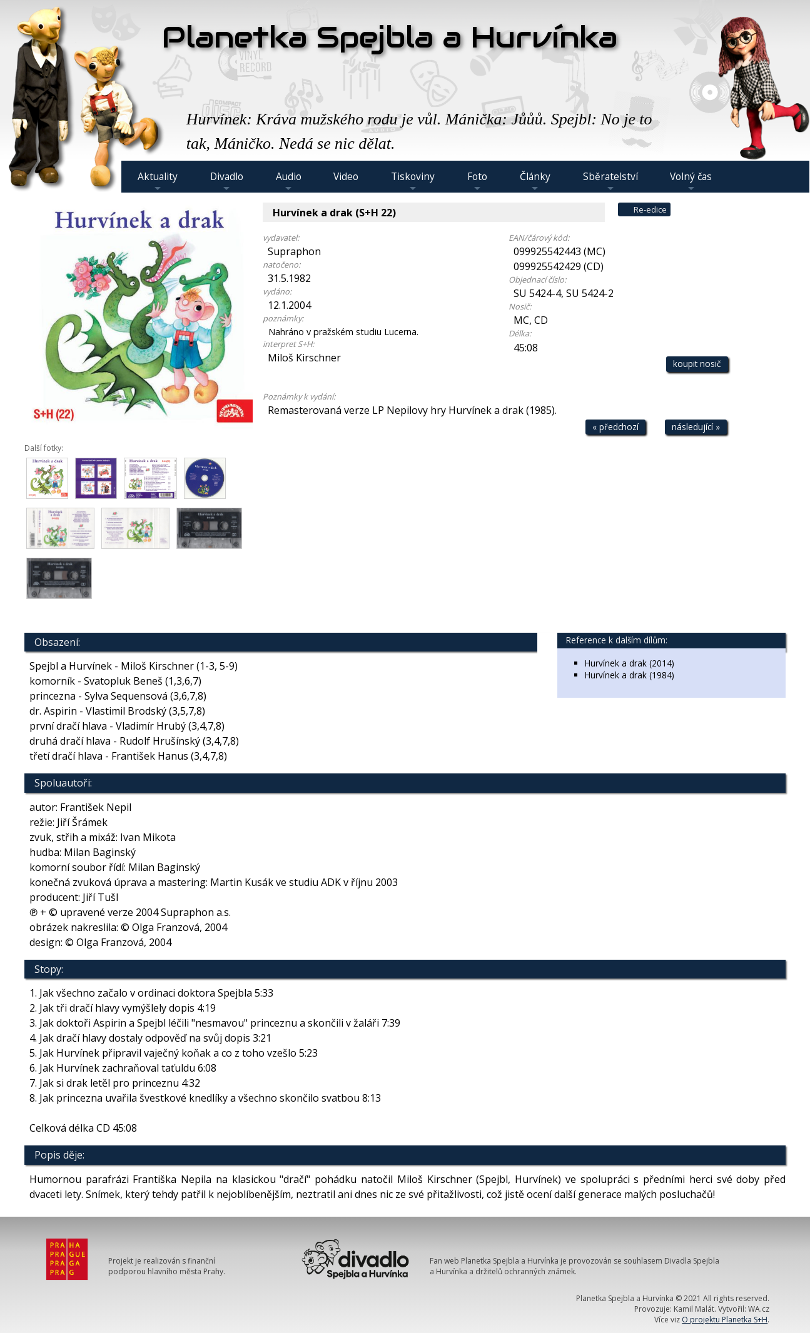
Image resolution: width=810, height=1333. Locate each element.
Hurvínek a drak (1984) (629, 675)
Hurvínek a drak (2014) (629, 663)
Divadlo (226, 181)
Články (535, 181)
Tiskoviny (413, 181)
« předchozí (615, 427)
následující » (696, 427)
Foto (477, 181)
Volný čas (691, 181)
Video (345, 176)
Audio (288, 181)
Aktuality (158, 181)
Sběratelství (610, 181)
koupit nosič (697, 364)
